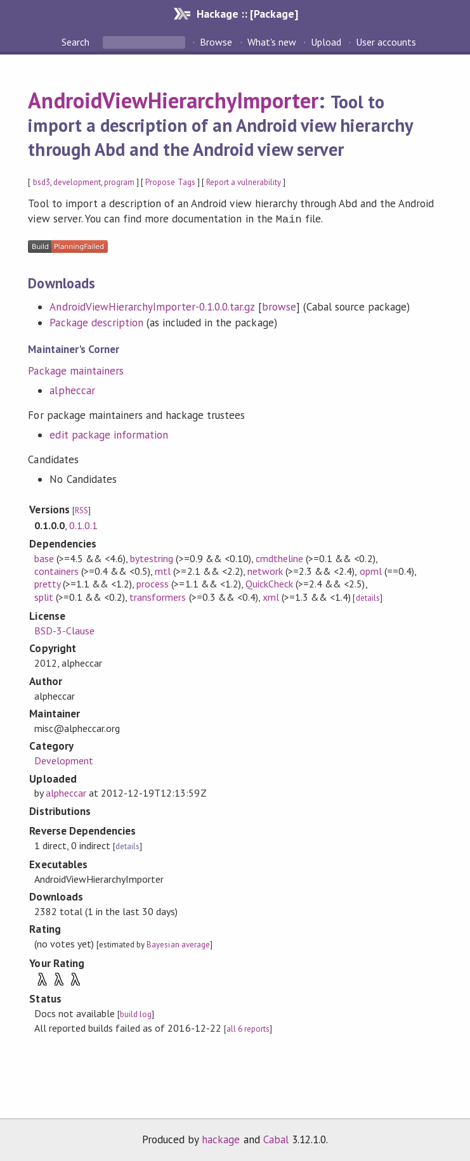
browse (279, 305)
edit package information (108, 433)
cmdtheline (279, 557)
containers (56, 569)
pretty (47, 582)
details (368, 596)
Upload (326, 41)
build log (136, 1013)
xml (271, 595)
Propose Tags (170, 182)
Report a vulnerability (244, 182)
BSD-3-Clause (64, 629)
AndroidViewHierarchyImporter (173, 100)
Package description (96, 321)
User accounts (386, 41)
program (119, 182)
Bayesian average (178, 943)
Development (63, 759)
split (43, 595)
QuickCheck (269, 582)
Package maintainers (75, 369)
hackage (221, 1138)
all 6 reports (248, 1027)
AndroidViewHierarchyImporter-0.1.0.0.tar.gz (151, 305)
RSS (81, 509)
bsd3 (41, 182)
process (152, 582)
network (265, 569)
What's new (271, 41)
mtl (163, 569)
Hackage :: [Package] (247, 13)
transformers (157, 595)
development (77, 182)
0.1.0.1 (83, 524)
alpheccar (72, 389)
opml (371, 569)
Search (77, 41)
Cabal (276, 1138)
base (44, 557)
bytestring (151, 557)
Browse (216, 41)
